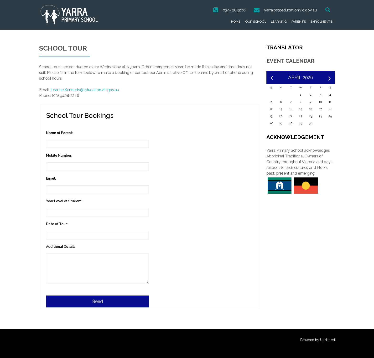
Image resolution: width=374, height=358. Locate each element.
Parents (298, 21)
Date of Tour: (57, 224)
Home (235, 21)
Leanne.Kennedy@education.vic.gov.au (85, 90)
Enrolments (321, 21)
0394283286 (234, 10)
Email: (51, 178)
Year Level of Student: (64, 201)
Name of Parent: (59, 133)
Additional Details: (61, 247)
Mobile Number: (59, 155)
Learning (279, 21)
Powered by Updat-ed (317, 340)
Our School (255, 21)
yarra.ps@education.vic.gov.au (290, 10)
